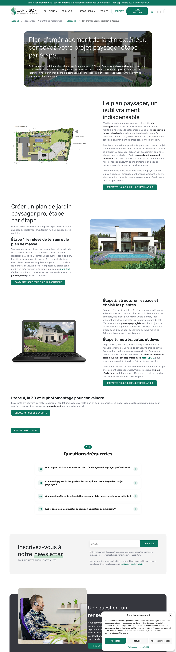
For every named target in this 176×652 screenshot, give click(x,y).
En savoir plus (142, 2)
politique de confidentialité (132, 563)
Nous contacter (101, 645)
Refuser (137, 641)
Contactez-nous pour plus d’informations (130, 187)
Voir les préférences (160, 641)
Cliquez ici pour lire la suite (31, 412)
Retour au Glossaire (26, 430)
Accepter (115, 641)
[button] (170, 615)
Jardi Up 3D (147, 357)
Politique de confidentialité (138, 647)
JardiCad (65, 269)
